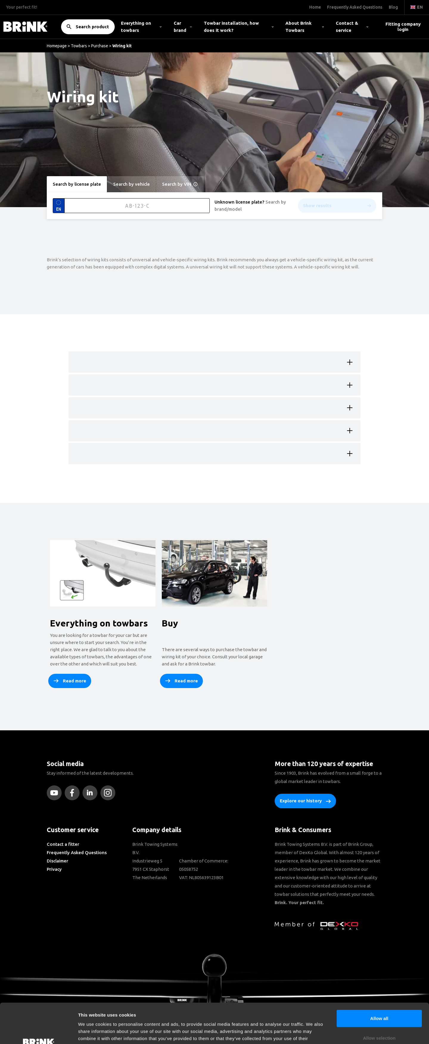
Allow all (379, 980)
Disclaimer (57, 860)
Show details (313, 1032)
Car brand (183, 27)
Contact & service (352, 27)
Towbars (79, 45)
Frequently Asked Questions (77, 852)
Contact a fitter (63, 844)
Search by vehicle (131, 184)
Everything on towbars (141, 27)
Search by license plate (77, 184)
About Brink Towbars (304, 27)
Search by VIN (180, 184)
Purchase (99, 45)
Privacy (54, 869)
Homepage (57, 45)
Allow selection (379, 1000)
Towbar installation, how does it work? (238, 27)
